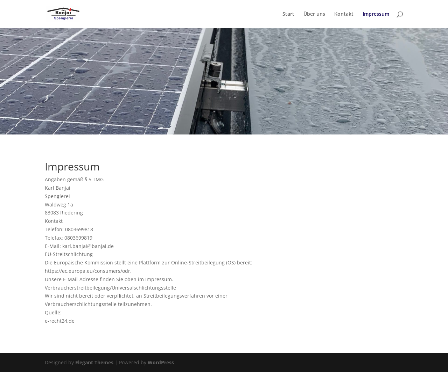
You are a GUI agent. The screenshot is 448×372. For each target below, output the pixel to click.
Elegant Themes (94, 362)
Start (288, 14)
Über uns (314, 14)
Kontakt (344, 14)
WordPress (161, 362)
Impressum (376, 14)
